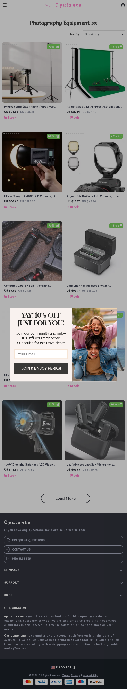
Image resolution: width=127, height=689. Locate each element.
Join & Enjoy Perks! (41, 368)
